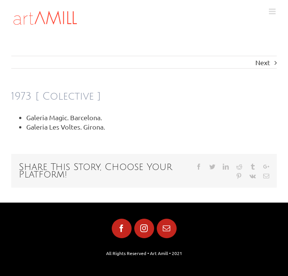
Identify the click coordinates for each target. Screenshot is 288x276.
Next (262, 62)
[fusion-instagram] (144, 228)
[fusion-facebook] (122, 228)
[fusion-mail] (167, 228)
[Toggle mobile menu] (273, 11)
